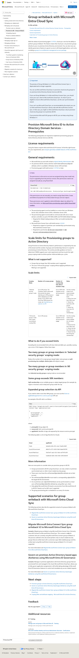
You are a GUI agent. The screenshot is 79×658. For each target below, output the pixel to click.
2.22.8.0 (62, 223)
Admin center (72, 7)
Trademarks (53, 653)
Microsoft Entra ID (47, 12)
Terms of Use (45, 653)
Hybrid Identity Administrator (62, 161)
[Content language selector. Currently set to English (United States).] (9, 648)
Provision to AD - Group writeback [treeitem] (15, 30)
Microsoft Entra (36, 12)
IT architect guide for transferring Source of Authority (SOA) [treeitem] (14, 56)
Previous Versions (15, 653)
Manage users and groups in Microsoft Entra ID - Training (43, 623)
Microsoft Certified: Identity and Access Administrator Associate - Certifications (49, 630)
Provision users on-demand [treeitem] (13, 28)
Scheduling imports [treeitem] (11, 33)
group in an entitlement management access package (50, 50)
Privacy (36, 653)
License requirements (35, 30)
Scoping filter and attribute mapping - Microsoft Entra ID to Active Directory (53, 594)
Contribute (30, 653)
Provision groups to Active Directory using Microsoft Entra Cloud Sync (51, 583)
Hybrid (55, 12)
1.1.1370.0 (53, 41)
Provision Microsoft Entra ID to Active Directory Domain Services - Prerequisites (50, 28)
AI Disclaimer (5, 653)
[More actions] (75, 12)
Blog (23, 653)
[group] (53, 190)
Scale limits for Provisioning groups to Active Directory (44, 35)
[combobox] (13, 12)
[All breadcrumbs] (29, 12)
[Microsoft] (3, 2)
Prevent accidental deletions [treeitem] (13, 35)
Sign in (75, 2)
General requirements (35, 32)
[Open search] (71, 2)
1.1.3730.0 (56, 168)
